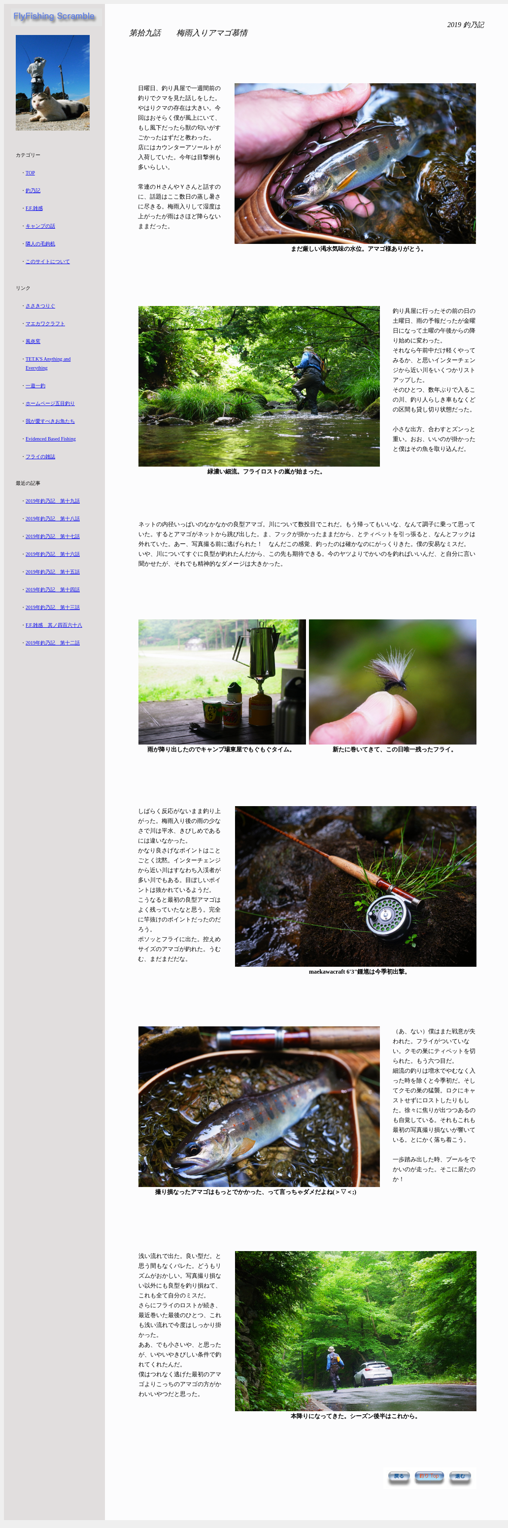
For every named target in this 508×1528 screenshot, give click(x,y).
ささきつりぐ (40, 305)
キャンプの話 (40, 226)
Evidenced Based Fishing (51, 438)
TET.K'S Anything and (48, 359)
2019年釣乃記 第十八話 (53, 518)
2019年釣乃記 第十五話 (53, 572)
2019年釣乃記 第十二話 (53, 642)
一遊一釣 (35, 385)
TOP (30, 172)
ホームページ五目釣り (50, 403)
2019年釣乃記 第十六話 (53, 554)
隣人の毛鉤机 (40, 243)
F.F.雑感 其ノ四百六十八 (54, 625)
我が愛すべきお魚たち (50, 421)
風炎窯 (33, 341)
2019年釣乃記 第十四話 (53, 589)
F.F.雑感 (34, 208)
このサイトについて (48, 261)
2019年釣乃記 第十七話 (53, 536)
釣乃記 (33, 190)
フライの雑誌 (40, 456)
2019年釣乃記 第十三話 (53, 607)
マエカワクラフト (45, 323)
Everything (36, 368)
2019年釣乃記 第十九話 (53, 501)
